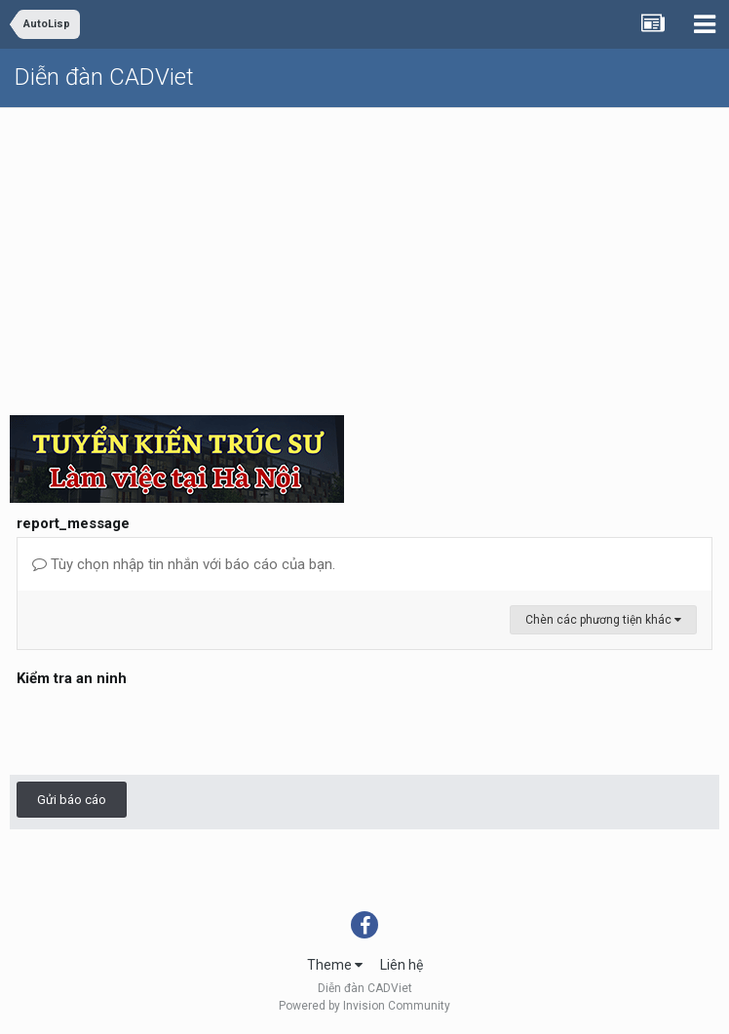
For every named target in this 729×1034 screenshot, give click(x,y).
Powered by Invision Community (364, 1006)
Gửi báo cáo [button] (71, 799)
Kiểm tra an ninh (72, 678)
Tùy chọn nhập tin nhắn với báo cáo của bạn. (183, 564)
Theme (335, 965)
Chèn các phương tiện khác (603, 620)
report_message (73, 523)
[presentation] (165, 730)
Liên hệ (401, 965)
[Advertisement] (364, 254)
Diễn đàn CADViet (104, 77)
